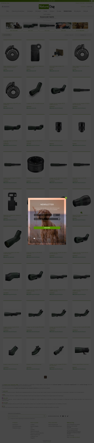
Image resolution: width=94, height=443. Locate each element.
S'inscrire (47, 227)
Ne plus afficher (38, 238)
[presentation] (43, 223)
